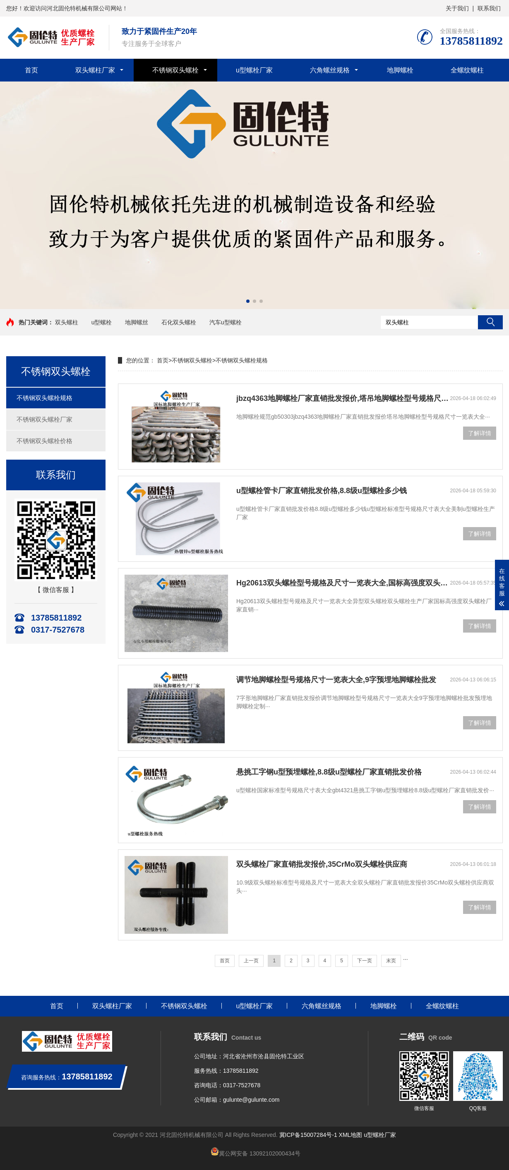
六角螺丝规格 (330, 70)
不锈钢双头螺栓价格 (44, 440)
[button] (248, 301)
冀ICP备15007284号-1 (308, 1135)
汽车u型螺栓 (225, 322)
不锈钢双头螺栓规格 (44, 397)
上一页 (251, 961)
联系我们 (489, 8)
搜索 (490, 322)
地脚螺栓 (400, 70)
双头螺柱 (66, 322)
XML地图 (351, 1135)
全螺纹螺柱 (467, 70)
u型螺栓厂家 (254, 70)
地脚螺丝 (136, 322)
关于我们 (457, 8)
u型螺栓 (101, 322)
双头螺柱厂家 (95, 70)
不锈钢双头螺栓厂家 (44, 419)
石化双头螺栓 (178, 322)
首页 (31, 70)
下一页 (364, 961)
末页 (391, 961)
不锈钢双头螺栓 (175, 70)
